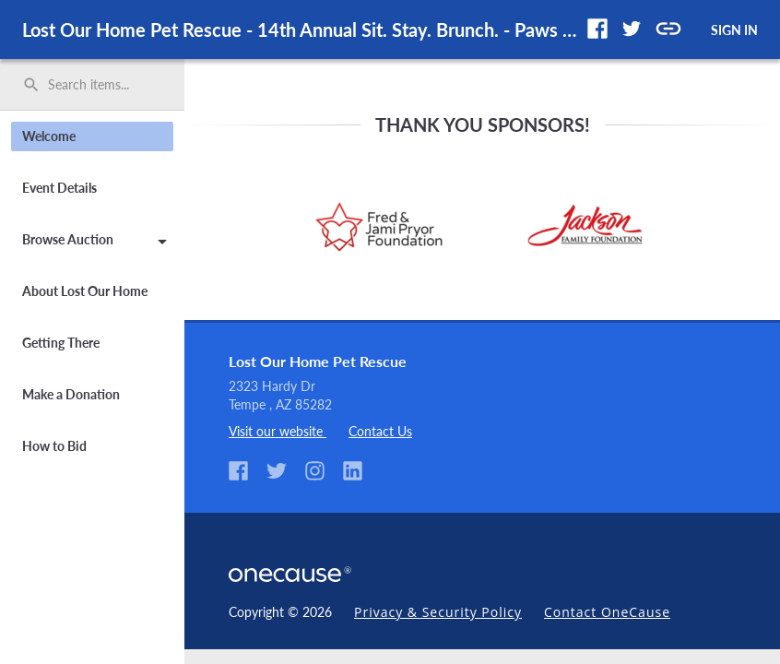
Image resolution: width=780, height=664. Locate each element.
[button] (597, 28)
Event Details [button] (59, 188)
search (31, 85)
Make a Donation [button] (71, 394)
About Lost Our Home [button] (85, 291)
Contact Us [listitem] (380, 431)
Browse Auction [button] (97, 243)
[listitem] (246, 472)
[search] (92, 85)
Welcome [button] (49, 136)
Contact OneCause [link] (607, 612)
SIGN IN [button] (734, 30)
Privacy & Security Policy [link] (438, 612)
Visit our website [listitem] (277, 431)
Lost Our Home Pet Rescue (318, 361)
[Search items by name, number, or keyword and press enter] (98, 85)
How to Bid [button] (54, 446)
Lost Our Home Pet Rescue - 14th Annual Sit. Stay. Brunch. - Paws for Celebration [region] (301, 29)
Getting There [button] (61, 342)
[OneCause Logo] (293, 571)
